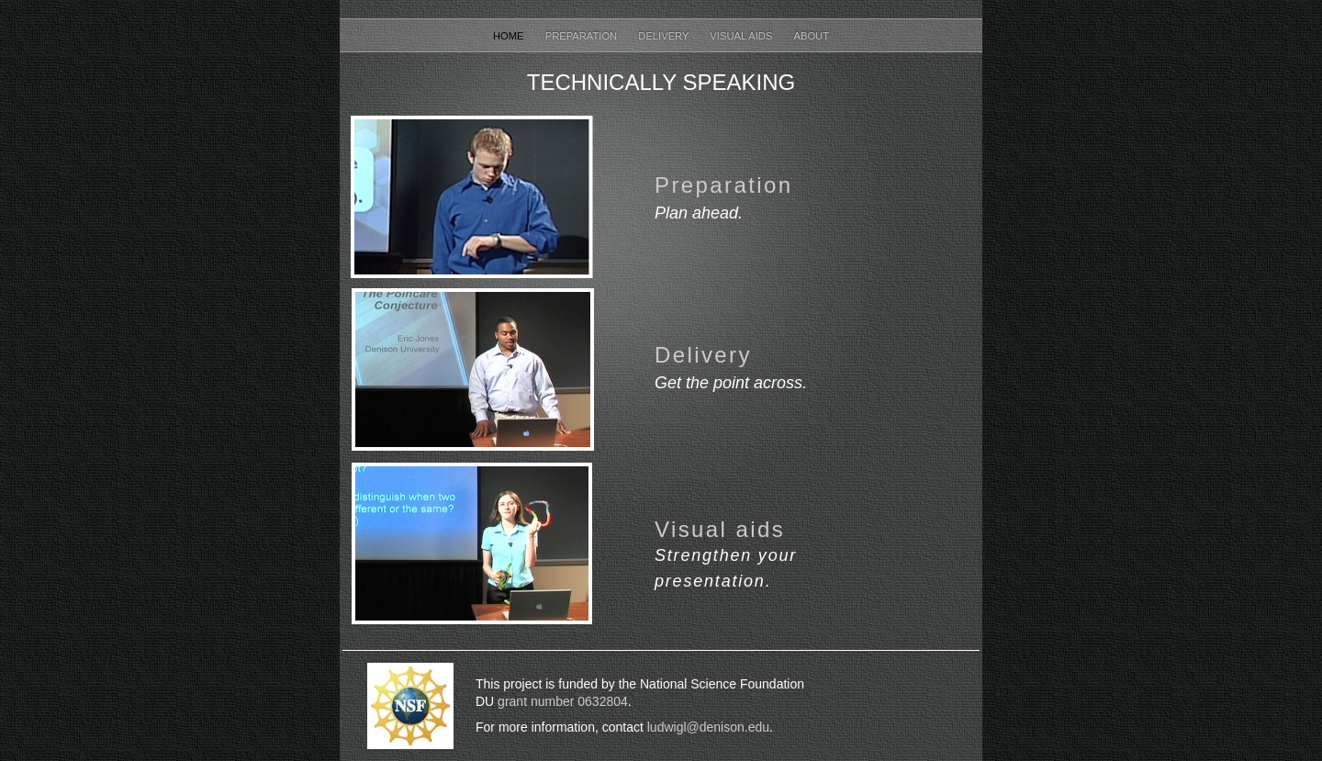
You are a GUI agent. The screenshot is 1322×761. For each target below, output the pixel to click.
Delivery (664, 35)
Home (510, 35)
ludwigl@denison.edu (708, 727)
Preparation (583, 35)
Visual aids (720, 529)
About (811, 35)
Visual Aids (742, 35)
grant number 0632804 (561, 701)
